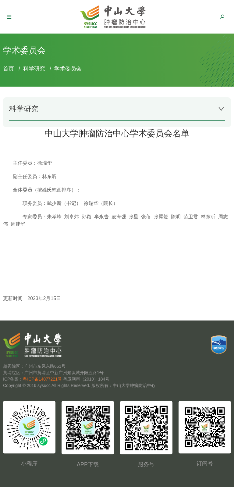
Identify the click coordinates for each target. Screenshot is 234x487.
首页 (8, 69)
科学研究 (34, 69)
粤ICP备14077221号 (42, 379)
